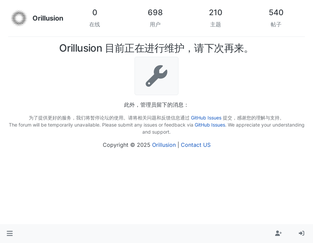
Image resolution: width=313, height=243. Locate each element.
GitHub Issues (206, 117)
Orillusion (164, 144)
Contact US (196, 144)
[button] (10, 233)
